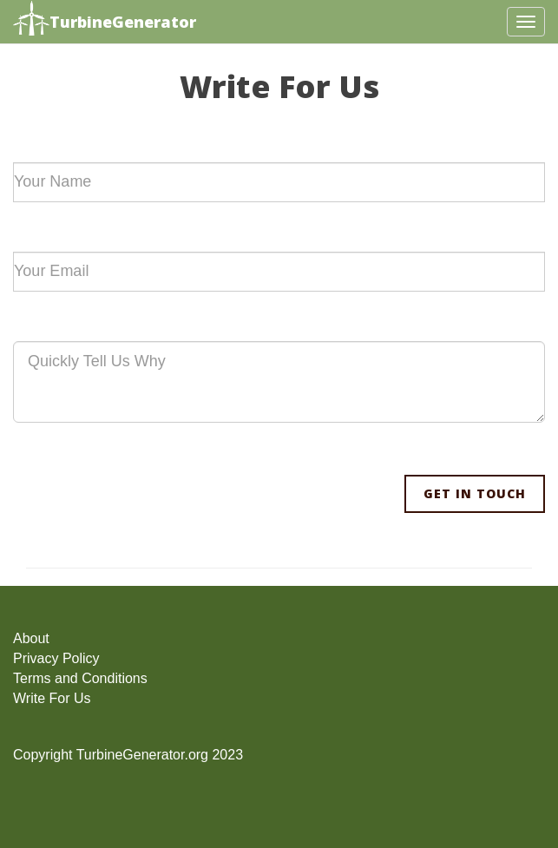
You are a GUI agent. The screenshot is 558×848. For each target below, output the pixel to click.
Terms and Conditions (80, 678)
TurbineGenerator (104, 20)
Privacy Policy (56, 658)
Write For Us (51, 698)
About (31, 638)
